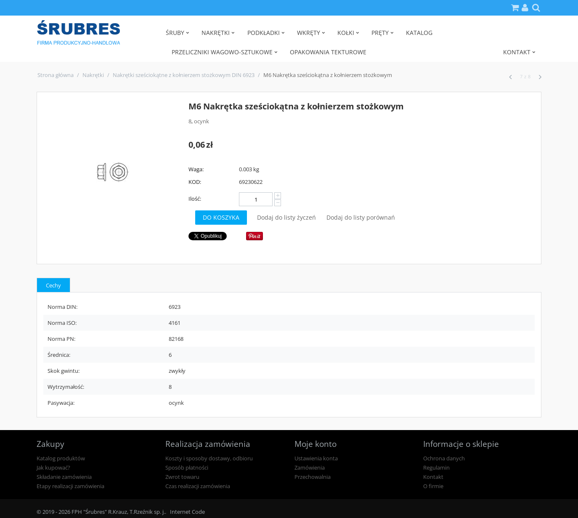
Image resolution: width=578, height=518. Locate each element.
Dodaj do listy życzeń (286, 217)
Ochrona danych (444, 458)
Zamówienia (309, 467)
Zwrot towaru (182, 477)
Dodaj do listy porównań (360, 217)
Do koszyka (221, 217)
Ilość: (194, 198)
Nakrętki (93, 75)
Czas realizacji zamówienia (197, 486)
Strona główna (55, 75)
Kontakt (433, 477)
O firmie (433, 486)
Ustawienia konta (316, 458)
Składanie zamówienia (64, 477)
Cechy (53, 285)
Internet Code (187, 511)
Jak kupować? (53, 467)
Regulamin (436, 467)
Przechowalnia (312, 477)
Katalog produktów (61, 458)
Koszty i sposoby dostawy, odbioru (209, 458)
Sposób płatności (186, 467)
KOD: (194, 182)
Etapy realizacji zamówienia (70, 486)
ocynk (201, 121)
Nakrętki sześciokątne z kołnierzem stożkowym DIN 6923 (184, 75)
